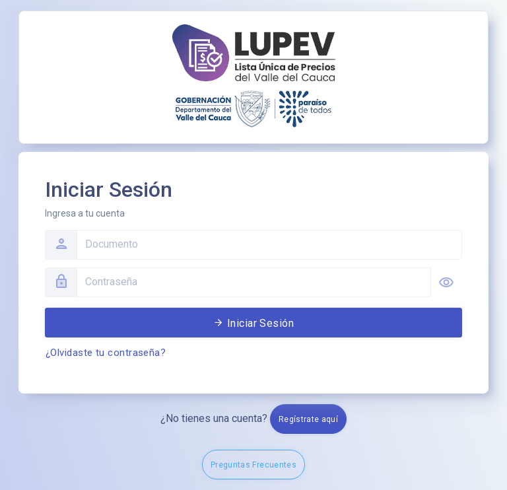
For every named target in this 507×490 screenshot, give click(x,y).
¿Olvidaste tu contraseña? (106, 353)
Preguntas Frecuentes (253, 465)
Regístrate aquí (308, 419)
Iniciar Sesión (253, 323)
